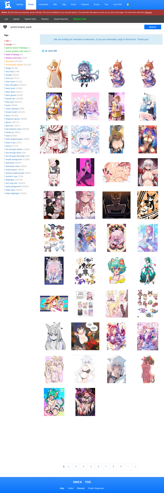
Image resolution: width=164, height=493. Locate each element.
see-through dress (13, 153)
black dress (10, 92)
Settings (19, 4)
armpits (9, 75)
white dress (10, 190)
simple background (14, 159)
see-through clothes (14, 149)
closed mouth (11, 112)
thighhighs (10, 180)
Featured (85, 4)
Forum (96, 4)
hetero (8, 146)
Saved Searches (61, 19)
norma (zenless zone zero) (17, 51)
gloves (8, 122)
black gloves (11, 95)
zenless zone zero (13, 58)
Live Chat (117, 4)
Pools (73, 4)
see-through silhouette (15, 156)
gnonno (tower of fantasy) (16, 48)
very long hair (11, 183)
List (6, 19)
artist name (10, 82)
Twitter (71, 488)
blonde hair (10, 99)
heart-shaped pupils (14, 139)
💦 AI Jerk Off (49, 51)
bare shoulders (12, 85)
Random (45, 19)
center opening (12, 109)
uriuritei (9, 44)
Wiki (55, 4)
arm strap (10, 71)
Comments (43, 4)
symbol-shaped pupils (15, 173)
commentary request (14, 65)
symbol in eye (11, 176)
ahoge (8, 68)
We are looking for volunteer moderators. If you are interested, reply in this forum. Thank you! (101, 39)
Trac (106, 4)
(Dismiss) (148, 12)
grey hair (9, 126)
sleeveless (10, 163)
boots (8, 105)
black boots (10, 88)
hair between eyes (13, 129)
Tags (64, 4)
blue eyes (10, 102)
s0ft (7, 41)
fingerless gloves (13, 119)
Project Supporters (96, 488)
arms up (9, 78)
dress (8, 115)
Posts (31, 4)
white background (13, 186)
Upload (16, 19)
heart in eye (11, 143)
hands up (9, 132)
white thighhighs (12, 193)
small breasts (11, 170)
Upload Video (30, 19)
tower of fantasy (12, 54)
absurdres (10, 61)
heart (8, 136)
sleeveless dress (13, 166)
